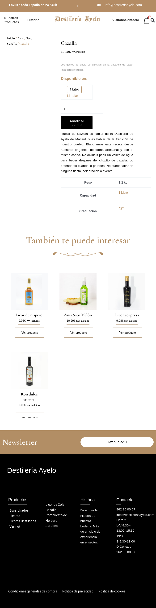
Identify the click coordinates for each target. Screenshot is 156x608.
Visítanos (119, 20)
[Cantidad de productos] (82, 109)
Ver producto (29, 333)
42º (121, 208)
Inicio (11, 38)
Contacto (132, 20)
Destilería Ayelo (31, 470)
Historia (33, 20)
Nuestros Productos (11, 20)
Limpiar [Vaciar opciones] (72, 96)
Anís (20, 38)
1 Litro (123, 193)
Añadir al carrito (77, 123)
